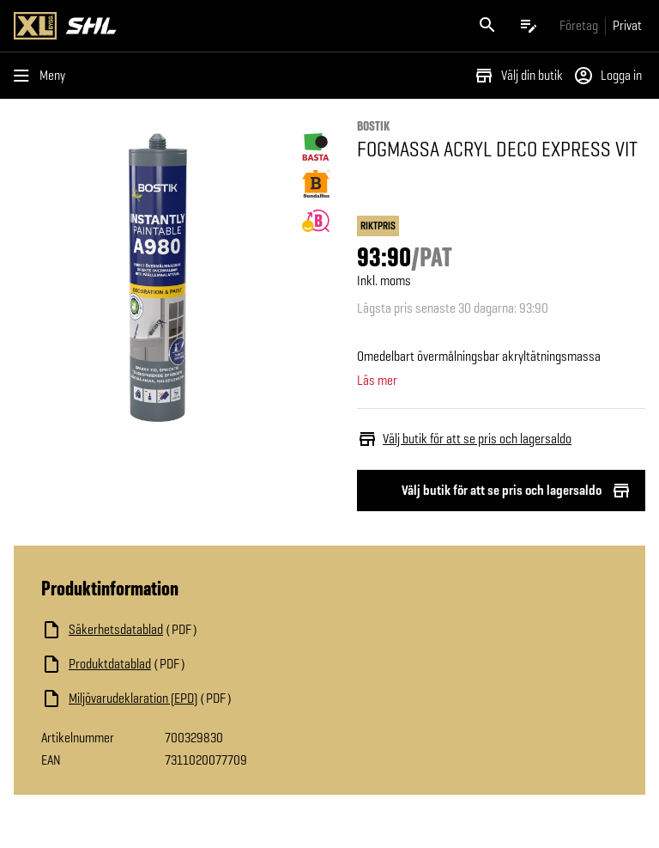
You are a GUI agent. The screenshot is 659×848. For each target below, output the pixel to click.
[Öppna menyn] (43, 75)
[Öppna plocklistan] (528, 26)
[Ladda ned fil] (212, 629)
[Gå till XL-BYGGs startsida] (168, 26)
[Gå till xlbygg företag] (578, 25)
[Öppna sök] (487, 26)
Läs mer (377, 380)
